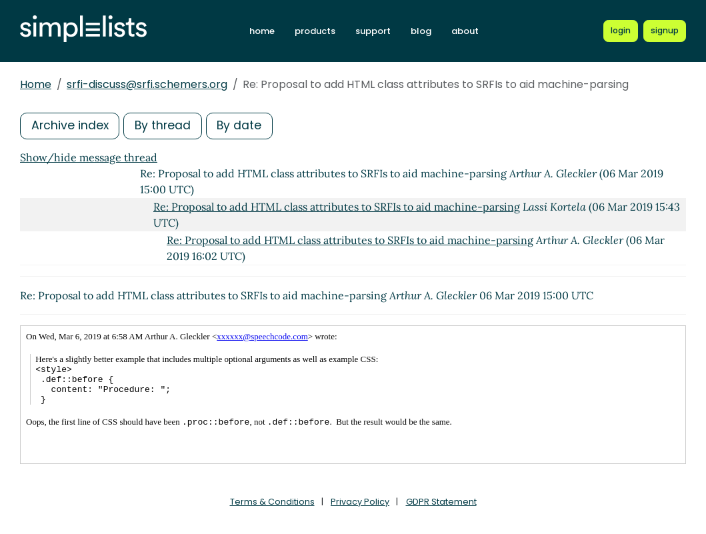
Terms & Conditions (272, 501)
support (377, 31)
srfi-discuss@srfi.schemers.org (147, 84)
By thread (165, 125)
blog (425, 31)
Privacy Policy (360, 501)
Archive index (70, 125)
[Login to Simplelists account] (621, 30)
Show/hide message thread (88, 157)
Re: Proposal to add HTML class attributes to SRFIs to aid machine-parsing (336, 206)
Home (35, 84)
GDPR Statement (441, 501)
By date (243, 125)
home (266, 31)
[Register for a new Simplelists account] (664, 30)
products (319, 31)
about (469, 31)
